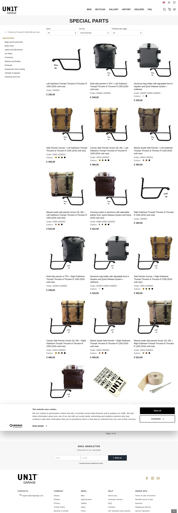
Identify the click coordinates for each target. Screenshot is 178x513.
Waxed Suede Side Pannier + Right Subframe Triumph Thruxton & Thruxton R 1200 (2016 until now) (110, 324)
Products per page (119, 29)
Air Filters (8, 54)
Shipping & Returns (143, 484)
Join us (117, 435)
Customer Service (115, 476)
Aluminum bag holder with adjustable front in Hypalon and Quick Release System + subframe (153, 83)
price (48, 29)
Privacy (57, 480)
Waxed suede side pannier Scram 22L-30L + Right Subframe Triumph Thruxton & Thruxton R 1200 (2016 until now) (154, 324)
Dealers (139, 9)
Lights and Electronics (14, 50)
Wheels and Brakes (13, 61)
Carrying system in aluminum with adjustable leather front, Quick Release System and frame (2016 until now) (110, 203)
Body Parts (9, 46)
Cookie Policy (59, 484)
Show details (38, 508)
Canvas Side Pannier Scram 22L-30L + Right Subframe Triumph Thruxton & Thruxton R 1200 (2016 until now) (66, 324)
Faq (150, 9)
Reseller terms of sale (144, 476)
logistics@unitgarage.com (32, 472)
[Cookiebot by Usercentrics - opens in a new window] (16, 508)
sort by (82, 29)
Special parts (86, 476)
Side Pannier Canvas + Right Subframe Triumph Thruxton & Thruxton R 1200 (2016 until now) (153, 264)
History (126, 9)
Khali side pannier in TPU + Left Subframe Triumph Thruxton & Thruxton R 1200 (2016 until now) (109, 83)
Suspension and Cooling (15, 69)
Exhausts (8, 65)
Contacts (111, 484)
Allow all (157, 493)
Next (115, 404)
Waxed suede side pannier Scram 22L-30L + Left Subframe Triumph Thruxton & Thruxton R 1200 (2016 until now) (66, 203)
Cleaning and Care (12, 77)
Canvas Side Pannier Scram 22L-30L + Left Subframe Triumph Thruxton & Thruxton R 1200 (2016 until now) (109, 143)
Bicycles (100, 9)
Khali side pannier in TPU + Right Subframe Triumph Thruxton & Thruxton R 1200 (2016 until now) (65, 264)
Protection (9, 57)
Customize (157, 501)
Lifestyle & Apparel (12, 73)
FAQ (110, 480)
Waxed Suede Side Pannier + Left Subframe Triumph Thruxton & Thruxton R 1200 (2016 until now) (153, 143)
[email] (94, 435)
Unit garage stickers (99, 382)
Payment (138, 480)
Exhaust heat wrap (142, 382)
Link (100, 440)
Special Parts (8, 38)
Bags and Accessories (14, 42)
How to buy (112, 472)
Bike (89, 9)
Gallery (113, 9)
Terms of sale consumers (145, 472)
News (83, 484)
